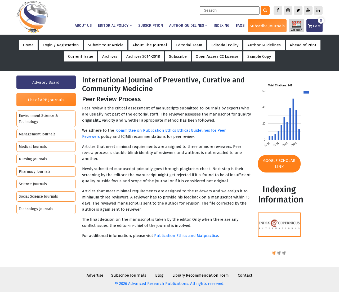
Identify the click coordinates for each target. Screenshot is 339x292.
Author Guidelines (188, 25)
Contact (245, 275)
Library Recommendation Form (200, 275)
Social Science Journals (38, 196)
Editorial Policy (115, 25)
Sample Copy (259, 56)
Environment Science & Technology (38, 118)
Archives (109, 56)
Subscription (150, 25)
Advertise (95, 275)
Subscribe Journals (267, 26)
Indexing (222, 25)
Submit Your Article (105, 45)
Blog (159, 275)
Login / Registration (61, 45)
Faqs (240, 25)
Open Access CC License (217, 56)
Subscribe (178, 56)
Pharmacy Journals (35, 171)
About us (83, 25)
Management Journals (37, 134)
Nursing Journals (33, 159)
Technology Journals (36, 209)
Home (28, 45)
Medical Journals (33, 146)
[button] (274, 253)
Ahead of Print (303, 45)
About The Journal (149, 45)
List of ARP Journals (46, 100)
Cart (315, 23)
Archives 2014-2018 (143, 56)
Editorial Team (189, 45)
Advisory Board (46, 82)
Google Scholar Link (279, 163)
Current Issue (80, 56)
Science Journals (33, 184)
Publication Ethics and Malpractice (186, 235)
